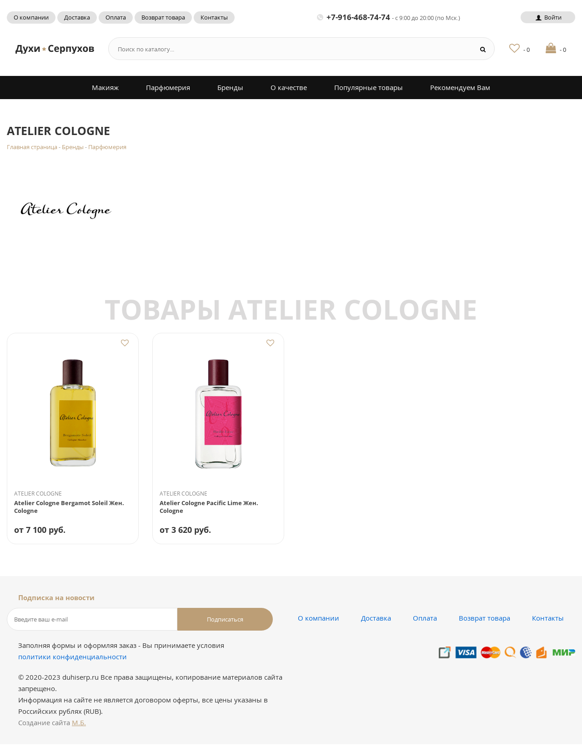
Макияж (105, 87)
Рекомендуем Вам (460, 87)
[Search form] (288, 49)
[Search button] (483, 49)
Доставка (77, 17)
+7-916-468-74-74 (388, 17)
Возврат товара (163, 17)
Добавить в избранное (124, 343)
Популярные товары (368, 87)
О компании (31, 17)
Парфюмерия (168, 87)
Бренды (230, 87)
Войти (547, 17)
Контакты (214, 17)
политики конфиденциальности (72, 659)
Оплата (115, 17)
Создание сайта (52, 725)
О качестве (289, 87)
